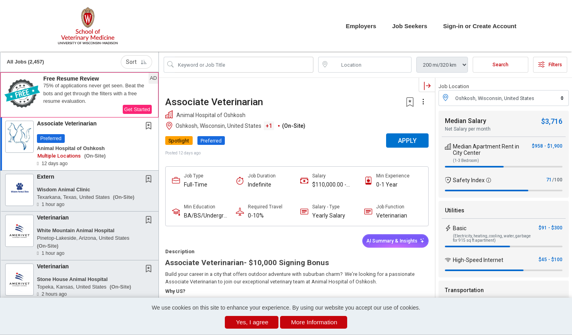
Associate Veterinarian (67, 123)
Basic (459, 228)
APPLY (407, 140)
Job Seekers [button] (409, 26)
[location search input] (370, 65)
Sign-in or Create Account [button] (479, 26)
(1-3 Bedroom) (466, 160)
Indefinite (259, 184)
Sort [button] (136, 62)
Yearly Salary (328, 215)
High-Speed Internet (478, 260)
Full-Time (195, 184)
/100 (557, 180)
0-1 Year (387, 184)
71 (549, 180)
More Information (314, 322)
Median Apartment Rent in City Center (486, 149)
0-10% (256, 215)
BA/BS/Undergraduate (205, 215)
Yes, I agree (252, 322)
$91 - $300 (550, 228)
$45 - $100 (550, 259)
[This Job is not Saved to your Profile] (150, 127)
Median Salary (465, 121)
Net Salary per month (468, 129)
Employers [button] (361, 26)
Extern (45, 176)
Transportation (464, 290)
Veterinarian (53, 217)
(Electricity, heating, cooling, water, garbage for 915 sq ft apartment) (492, 238)
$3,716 (551, 121)
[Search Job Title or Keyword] (244, 65)
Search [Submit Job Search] (500, 64)
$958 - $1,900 (547, 146)
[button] (79, 94)
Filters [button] (550, 64)
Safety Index (469, 180)
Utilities (454, 210)
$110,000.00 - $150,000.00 (329, 184)
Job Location (454, 86)
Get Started (137, 109)
